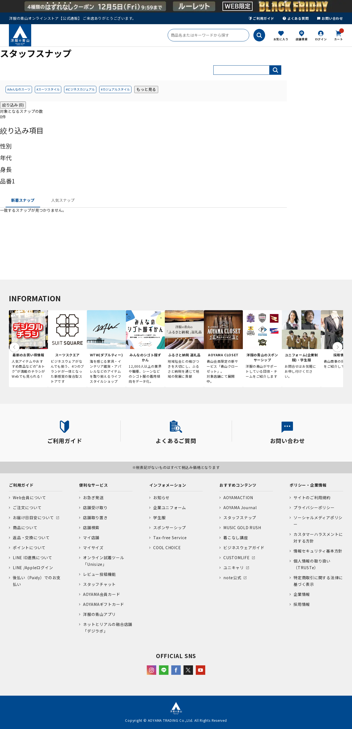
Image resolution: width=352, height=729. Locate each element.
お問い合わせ (330, 18)
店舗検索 (302, 39)
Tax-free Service (170, 537)
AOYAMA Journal (240, 507)
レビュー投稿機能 (99, 574)
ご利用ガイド (261, 18)
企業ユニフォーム (169, 507)
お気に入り (281, 39)
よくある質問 (296, 18)
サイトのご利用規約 (312, 497)
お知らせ (161, 497)
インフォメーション (167, 485)
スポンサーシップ (169, 527)
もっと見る (146, 89)
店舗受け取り (95, 507)
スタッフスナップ (239, 517)
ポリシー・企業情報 (308, 485)
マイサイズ (93, 547)
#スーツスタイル (48, 89)
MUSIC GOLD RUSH (242, 527)
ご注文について (27, 507)
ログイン (321, 39)
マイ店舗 (91, 537)
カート (338, 35)
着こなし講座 (235, 537)
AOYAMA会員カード (101, 594)
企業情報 (302, 594)
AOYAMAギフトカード (103, 604)
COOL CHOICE (167, 547)
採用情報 (302, 604)
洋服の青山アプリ (99, 614)
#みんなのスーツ (18, 89)
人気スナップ (63, 200)
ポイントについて (29, 547)
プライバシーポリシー (314, 507)
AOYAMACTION (238, 497)
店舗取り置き (95, 517)
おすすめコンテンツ (237, 485)
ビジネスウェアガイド (244, 547)
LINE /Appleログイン (33, 567)
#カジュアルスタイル (115, 89)
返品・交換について (31, 537)
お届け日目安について (33, 517)
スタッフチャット (99, 584)
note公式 (232, 577)
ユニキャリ (233, 567)
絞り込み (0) (13, 105)
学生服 (159, 517)
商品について (25, 527)
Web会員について (29, 497)
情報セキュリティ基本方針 (318, 551)
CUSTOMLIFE (236, 557)
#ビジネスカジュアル (80, 89)
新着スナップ (23, 200)
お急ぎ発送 (93, 497)
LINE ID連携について (32, 557)
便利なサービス (93, 485)
